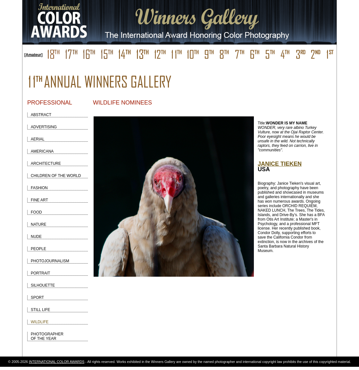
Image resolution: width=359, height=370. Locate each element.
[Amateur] (33, 55)
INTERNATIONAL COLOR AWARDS (56, 362)
